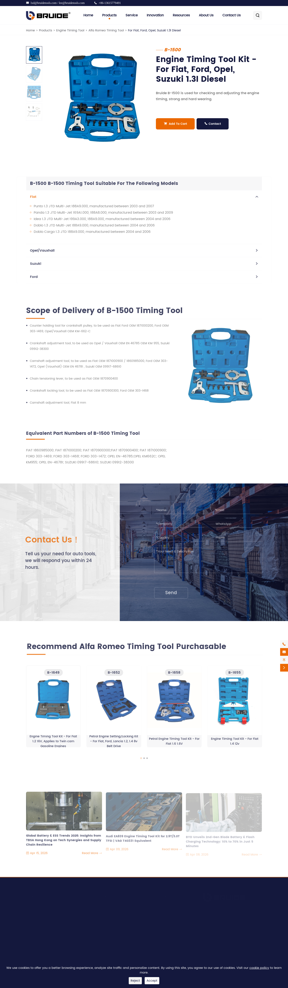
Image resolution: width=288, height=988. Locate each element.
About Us (206, 15)
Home (88, 15)
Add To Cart (175, 123)
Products (109, 15)
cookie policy (259, 967)
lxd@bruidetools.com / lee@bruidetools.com (58, 3)
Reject (135, 980)
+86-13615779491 (110, 3)
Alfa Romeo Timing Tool (106, 30)
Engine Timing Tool (70, 30)
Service (132, 15)
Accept (152, 980)
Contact (212, 123)
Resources (181, 15)
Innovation (155, 15)
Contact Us (231, 15)
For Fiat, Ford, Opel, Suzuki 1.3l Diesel (154, 30)
